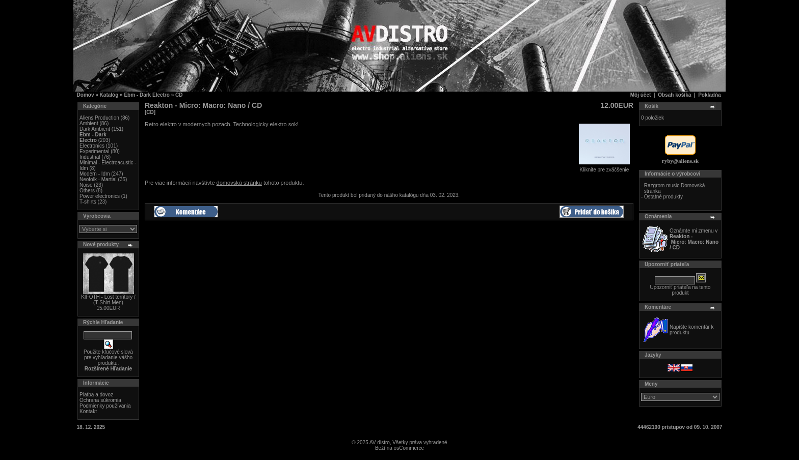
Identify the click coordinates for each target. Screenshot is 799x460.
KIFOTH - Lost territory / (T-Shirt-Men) (108, 299)
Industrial (89, 157)
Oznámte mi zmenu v (694, 239)
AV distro (379, 442)
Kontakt (88, 411)
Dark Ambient (94, 129)
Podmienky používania (105, 406)
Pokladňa (709, 95)
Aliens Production (99, 118)
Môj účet (640, 95)
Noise (86, 185)
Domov (85, 95)
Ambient (88, 123)
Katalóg (109, 95)
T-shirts (87, 202)
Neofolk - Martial (98, 179)
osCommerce (409, 448)
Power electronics (99, 196)
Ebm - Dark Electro (146, 95)
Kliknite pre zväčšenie (604, 167)
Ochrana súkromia (100, 400)
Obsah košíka (674, 95)
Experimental (94, 151)
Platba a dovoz (96, 394)
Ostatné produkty (663, 196)
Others (87, 190)
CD (178, 95)
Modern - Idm (94, 174)
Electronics (91, 146)
